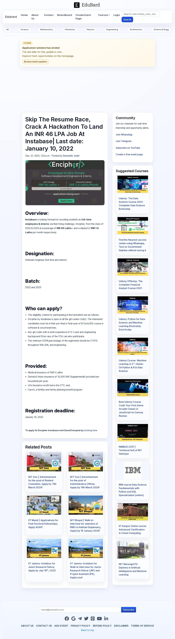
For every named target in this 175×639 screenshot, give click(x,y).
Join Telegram (124, 141)
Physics (91, 29)
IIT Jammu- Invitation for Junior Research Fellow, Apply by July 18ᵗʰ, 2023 (42, 567)
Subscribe (128, 609)
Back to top (87, 630)
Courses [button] (103, 15)
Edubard (11, 17)
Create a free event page (129, 154)
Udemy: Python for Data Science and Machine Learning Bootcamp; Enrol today (132, 324)
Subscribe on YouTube (128, 147)
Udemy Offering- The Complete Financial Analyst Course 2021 (131, 285)
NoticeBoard (64, 15)
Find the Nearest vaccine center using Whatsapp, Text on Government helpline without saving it (132, 245)
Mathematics (46, 29)
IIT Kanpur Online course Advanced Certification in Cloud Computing (132, 529)
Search (127, 19)
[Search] (141, 14)
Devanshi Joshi (71, 155)
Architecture (136, 29)
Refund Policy (102, 625)
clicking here (90, 430)
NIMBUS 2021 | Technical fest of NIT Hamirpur (130, 450)
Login (116, 15)
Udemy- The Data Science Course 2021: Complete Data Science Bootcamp (132, 203)
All (7, 29)
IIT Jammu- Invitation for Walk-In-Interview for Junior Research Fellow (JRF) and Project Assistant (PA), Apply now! (85, 570)
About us (27, 625)
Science (24, 29)
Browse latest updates (35, 61)
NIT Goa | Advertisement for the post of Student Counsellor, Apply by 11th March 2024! (42, 482)
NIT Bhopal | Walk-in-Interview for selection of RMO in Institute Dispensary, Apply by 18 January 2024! (85, 525)
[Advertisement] (87, 89)
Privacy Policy (80, 625)
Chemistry (70, 29)
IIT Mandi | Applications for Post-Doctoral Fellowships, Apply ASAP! (43, 524)
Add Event (61, 625)
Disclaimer (121, 625)
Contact (48, 15)
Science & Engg (161, 29)
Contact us (44, 625)
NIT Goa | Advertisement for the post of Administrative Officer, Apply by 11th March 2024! (85, 482)
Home (25, 14)
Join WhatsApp (124, 134)
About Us (35, 17)
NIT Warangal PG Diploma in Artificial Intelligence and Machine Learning (133, 569)
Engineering (112, 29)
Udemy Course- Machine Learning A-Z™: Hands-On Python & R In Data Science (133, 365)
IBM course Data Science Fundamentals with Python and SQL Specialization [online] (133, 490)
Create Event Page (83, 17)
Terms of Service (142, 625)
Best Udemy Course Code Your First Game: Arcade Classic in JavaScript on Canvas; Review (131, 408)
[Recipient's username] (80, 609)
